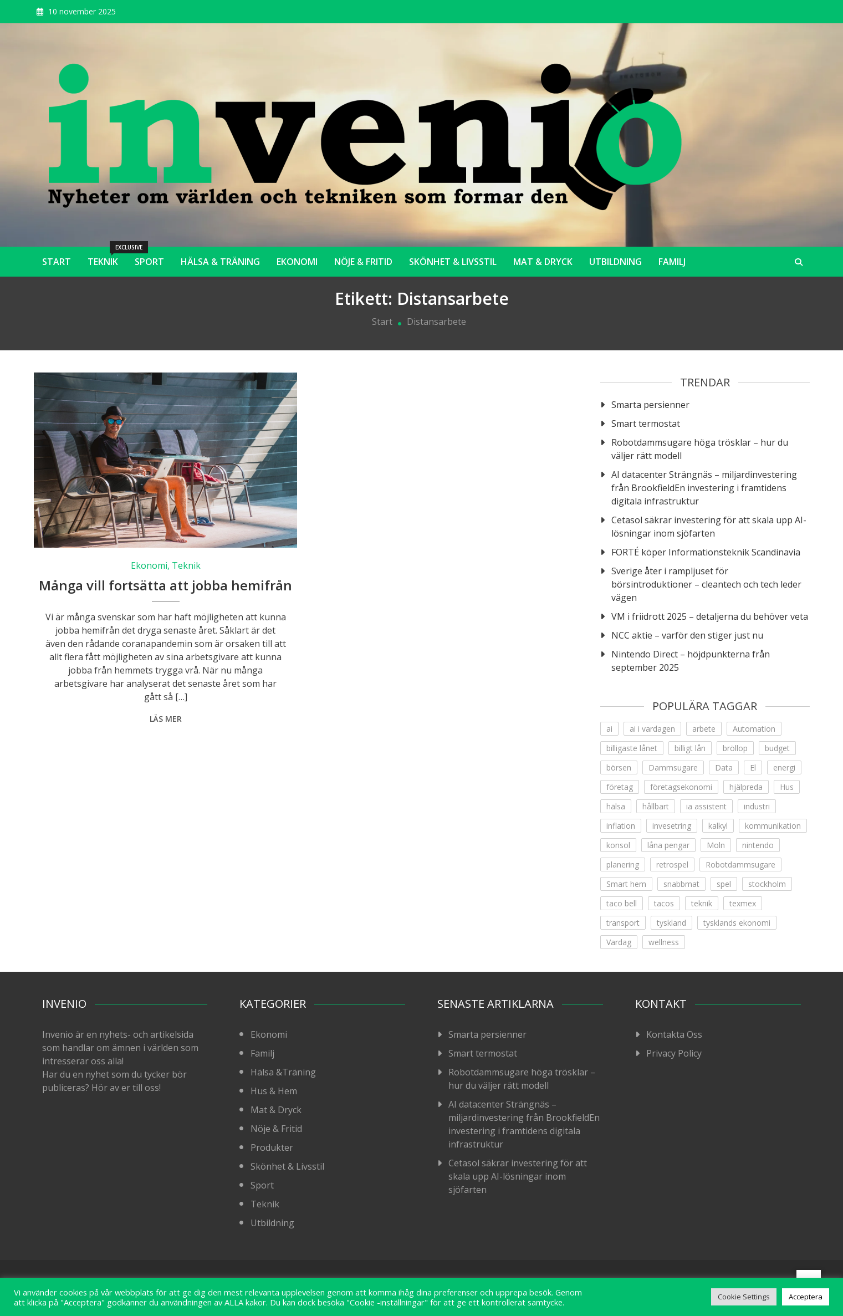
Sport (149, 262)
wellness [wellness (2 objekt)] (663, 942)
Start (56, 262)
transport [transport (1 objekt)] (623, 922)
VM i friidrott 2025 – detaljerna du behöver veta (709, 616)
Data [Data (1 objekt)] (724, 767)
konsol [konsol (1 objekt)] (618, 845)
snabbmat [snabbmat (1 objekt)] (681, 884)
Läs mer (166, 718)
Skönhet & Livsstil (453, 262)
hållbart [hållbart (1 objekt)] (655, 806)
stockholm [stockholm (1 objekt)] (767, 884)
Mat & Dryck (543, 262)
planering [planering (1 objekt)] (622, 864)
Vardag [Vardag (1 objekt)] (618, 942)
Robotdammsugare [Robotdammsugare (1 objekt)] (740, 864)
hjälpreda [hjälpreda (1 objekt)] (746, 787)
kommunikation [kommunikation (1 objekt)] (773, 825)
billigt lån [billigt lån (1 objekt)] (690, 748)
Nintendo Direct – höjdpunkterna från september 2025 (690, 661)
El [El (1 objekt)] (753, 767)
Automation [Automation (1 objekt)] (754, 728)
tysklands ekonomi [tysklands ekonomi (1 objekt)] (736, 922)
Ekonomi (297, 262)
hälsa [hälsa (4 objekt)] (615, 806)
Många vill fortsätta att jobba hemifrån (165, 585)
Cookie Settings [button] (744, 1297)
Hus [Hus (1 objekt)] (787, 787)
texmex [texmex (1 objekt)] (742, 903)
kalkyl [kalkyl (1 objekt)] (718, 825)
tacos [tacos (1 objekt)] (664, 903)
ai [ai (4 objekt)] (609, 728)
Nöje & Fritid (363, 262)
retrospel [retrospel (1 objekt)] (672, 864)
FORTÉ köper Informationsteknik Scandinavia (705, 552)
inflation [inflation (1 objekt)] (620, 825)
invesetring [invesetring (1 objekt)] (671, 825)
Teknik (107, 257)
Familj (672, 262)
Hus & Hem (274, 1091)
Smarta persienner (650, 405)
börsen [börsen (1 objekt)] (618, 767)
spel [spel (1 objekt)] (724, 884)
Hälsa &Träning (283, 1072)
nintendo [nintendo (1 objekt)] (758, 845)
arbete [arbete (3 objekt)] (704, 728)
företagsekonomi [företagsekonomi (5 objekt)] (681, 787)
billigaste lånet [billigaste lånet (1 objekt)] (631, 748)
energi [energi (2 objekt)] (784, 767)
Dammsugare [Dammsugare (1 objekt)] (673, 767)
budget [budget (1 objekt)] (777, 748)
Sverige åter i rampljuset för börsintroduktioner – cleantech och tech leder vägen (706, 584)
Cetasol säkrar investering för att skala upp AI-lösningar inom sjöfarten (708, 526)
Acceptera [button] (805, 1297)
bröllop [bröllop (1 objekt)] (735, 748)
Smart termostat (645, 423)
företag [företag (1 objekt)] (619, 787)
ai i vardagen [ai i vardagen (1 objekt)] (652, 728)
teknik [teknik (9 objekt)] (701, 903)
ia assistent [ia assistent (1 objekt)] (706, 806)
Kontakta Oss (674, 1034)
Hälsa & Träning (220, 262)
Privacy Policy (674, 1053)
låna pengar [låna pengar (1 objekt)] (668, 845)
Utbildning (615, 262)
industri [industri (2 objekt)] (757, 806)
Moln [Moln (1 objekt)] (716, 845)
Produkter (272, 1147)
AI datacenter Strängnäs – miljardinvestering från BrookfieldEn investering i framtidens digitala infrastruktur (704, 487)
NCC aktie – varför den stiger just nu (687, 635)
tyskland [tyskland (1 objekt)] (671, 922)
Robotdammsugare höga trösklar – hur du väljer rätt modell (699, 449)
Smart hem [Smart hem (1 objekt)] (626, 884)
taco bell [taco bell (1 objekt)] (621, 903)
